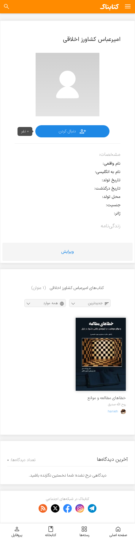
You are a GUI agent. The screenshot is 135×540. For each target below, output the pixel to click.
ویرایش (67, 252)
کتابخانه (50, 531)
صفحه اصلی (118, 531)
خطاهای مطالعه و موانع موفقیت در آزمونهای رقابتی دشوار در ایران (104, 398)
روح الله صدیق (117, 404)
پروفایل (16, 531)
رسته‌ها (84, 531)
